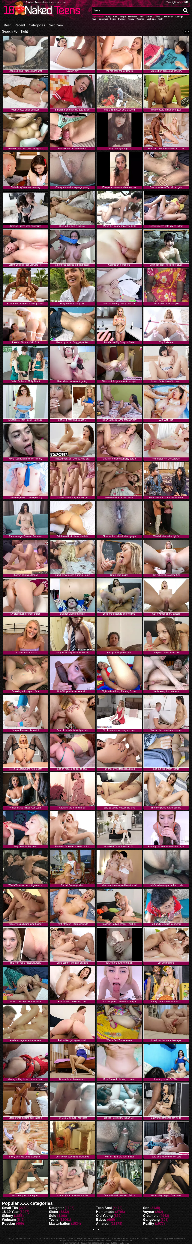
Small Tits (10, 1208)
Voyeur (148, 1212)
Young (107, 17)
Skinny (7, 1216)
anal (115, 17)
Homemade (105, 1212)
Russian (8, 1223)
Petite (113, 19)
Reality (148, 1223)
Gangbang (151, 1220)
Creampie (150, 1216)
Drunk (149, 17)
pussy (131, 19)
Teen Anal (104, 1208)
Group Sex (168, 17)
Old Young (104, 1216)
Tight (160, 19)
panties (121, 19)
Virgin (123, 17)
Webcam (9, 1220)
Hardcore (132, 17)
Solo (52, 1216)
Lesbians (151, 19)
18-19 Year (10, 1212)
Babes (101, 1220)
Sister (53, 1212)
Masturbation (59, 1223)
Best (7, 25)
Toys (94, 19)
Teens (157, 17)
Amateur (103, 1223)
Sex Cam (56, 25)
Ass (141, 17)
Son (146, 1208)
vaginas (140, 19)
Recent (19, 25)
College (179, 17)
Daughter (56, 1208)
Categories (37, 25)
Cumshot (103, 19)
